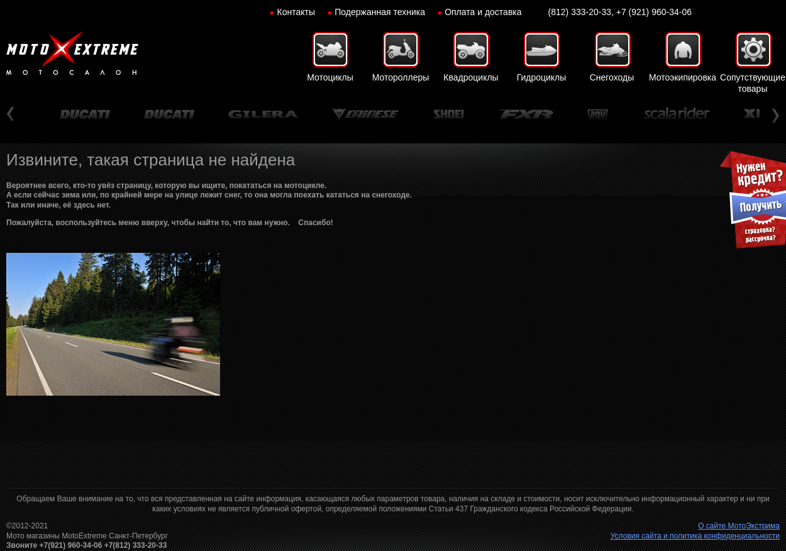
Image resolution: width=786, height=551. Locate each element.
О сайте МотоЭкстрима (739, 525)
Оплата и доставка (483, 12)
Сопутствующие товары (752, 83)
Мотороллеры (400, 77)
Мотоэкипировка (682, 77)
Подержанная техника (380, 12)
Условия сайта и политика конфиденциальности (695, 536)
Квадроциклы (470, 77)
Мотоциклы (330, 77)
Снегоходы (612, 77)
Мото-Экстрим (72, 53)
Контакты (296, 12)
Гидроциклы (542, 77)
